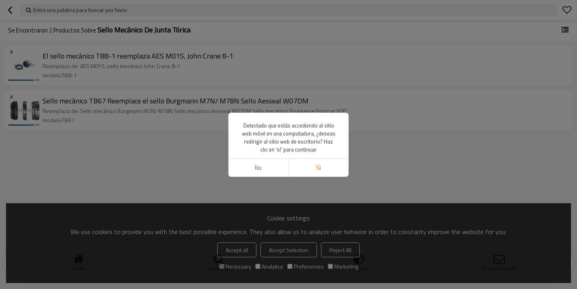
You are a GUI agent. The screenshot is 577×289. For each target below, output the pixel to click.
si (318, 167)
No (258, 167)
